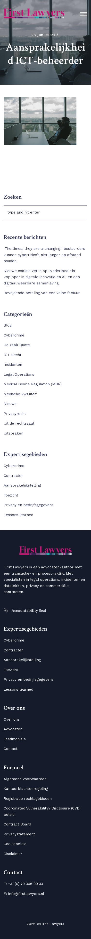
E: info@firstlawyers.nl (24, 894)
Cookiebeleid (15, 844)
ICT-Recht (12, 355)
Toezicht (11, 495)
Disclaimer (13, 854)
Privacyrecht (15, 414)
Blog (8, 325)
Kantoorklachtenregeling (26, 788)
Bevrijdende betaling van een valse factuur (42, 293)
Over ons (12, 719)
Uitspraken (13, 433)
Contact (10, 749)
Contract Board (17, 824)
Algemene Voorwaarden (25, 779)
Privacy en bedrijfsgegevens (29, 505)
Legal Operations (19, 374)
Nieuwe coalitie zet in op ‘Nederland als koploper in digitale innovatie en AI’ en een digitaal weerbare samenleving (42, 277)
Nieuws (10, 404)
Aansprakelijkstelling (22, 485)
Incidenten (13, 364)
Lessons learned (18, 515)
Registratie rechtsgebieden (28, 798)
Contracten (14, 475)
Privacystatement (19, 834)
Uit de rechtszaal (19, 423)
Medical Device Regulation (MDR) (33, 384)
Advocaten (13, 729)
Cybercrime (14, 335)
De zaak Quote (17, 345)
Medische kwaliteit (20, 394)
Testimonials (15, 739)
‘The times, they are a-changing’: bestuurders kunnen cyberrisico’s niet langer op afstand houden (44, 254)
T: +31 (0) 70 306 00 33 (23, 884)
